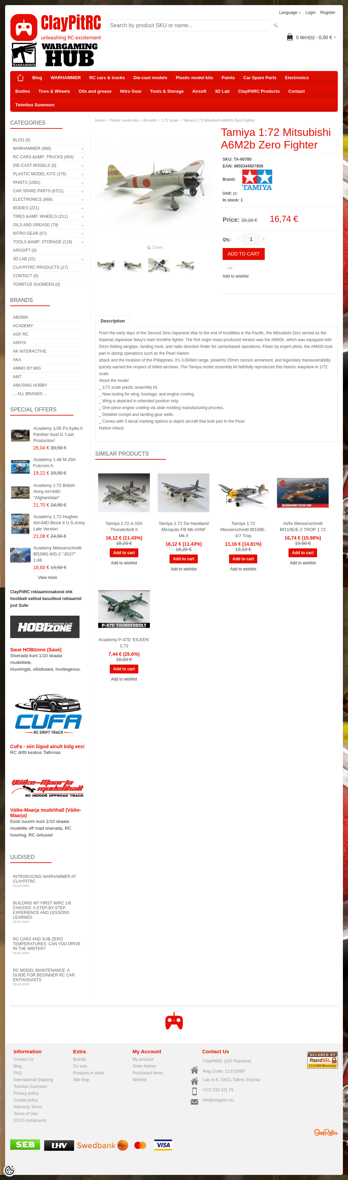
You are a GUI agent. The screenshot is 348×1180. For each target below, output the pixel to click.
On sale (80, 1066)
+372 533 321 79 (218, 1090)
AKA (17, 359)
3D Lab (222, 91)
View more (47, 577)
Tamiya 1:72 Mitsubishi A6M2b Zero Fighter (219, 120)
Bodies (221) (26, 208)
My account (143, 1059)
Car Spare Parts (260, 77)
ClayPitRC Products (259, 91)
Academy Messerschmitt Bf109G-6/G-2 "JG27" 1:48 (57, 554)
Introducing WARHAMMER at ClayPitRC (47, 880)
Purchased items (148, 1073)
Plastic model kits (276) (39, 174)
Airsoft (199, 91)
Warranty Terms (28, 1107)
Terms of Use (26, 1113)
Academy (23, 325)
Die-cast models (151, 77)
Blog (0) (21, 140)
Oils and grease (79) (35, 225)
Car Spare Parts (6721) (38, 191)
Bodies (22, 91)
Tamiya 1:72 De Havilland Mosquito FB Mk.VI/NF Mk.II (184, 529)
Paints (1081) (26, 182)
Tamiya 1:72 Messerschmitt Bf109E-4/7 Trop (243, 529)
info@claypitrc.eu (218, 1100)
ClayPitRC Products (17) (40, 267)
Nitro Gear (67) (30, 233)
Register (327, 12)
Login (310, 12)
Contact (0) (25, 276)
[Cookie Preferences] (9, 1170)
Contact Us (24, 1059)
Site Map (81, 1079)
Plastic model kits (194, 77)
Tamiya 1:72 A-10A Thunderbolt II (123, 526)
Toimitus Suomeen (34, 104)
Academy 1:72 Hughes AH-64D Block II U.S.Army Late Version (59, 522)
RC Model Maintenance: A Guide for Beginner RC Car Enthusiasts (47, 977)
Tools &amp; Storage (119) (42, 242)
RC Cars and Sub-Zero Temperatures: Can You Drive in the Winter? (47, 946)
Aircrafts (150, 120)
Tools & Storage (167, 91)
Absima (20, 317)
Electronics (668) (33, 199)
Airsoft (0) (25, 250)
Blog (37, 77)
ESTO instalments (30, 1120)
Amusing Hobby (30, 385)
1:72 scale (169, 120)
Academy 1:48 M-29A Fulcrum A (54, 462)
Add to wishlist (236, 276)
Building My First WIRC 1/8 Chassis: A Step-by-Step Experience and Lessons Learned (47, 912)
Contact (296, 91)
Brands (79, 1059)
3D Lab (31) (24, 259)
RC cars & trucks (107, 77)
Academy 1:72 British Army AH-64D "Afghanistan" (54, 491)
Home (100, 120)
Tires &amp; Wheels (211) (40, 216)
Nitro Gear (131, 91)
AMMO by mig (27, 368)
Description (113, 320)
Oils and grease (95, 91)
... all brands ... (30, 393)
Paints (228, 77)
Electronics (297, 77)
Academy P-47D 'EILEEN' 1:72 (124, 642)
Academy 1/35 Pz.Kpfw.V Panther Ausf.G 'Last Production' (58, 434)
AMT (17, 376)
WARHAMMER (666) (32, 148)
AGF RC (20, 334)
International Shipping (33, 1079)
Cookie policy (26, 1100)
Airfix (19, 342)
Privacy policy (26, 1093)
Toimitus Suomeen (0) (36, 284)
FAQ (18, 1073)
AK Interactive (30, 351)
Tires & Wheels (54, 91)
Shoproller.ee (326, 1132)
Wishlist (139, 1079)
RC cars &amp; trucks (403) (43, 157)
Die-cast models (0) (34, 165)
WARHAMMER (66, 77)
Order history (144, 1066)
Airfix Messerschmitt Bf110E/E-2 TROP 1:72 (303, 526)
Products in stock (88, 1073)
